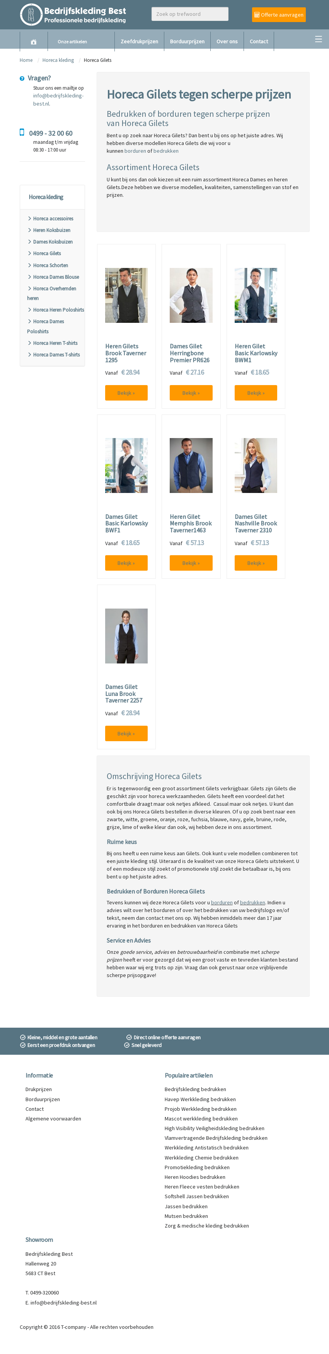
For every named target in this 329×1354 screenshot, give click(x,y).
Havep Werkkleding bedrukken (200, 1099)
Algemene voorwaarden (53, 1118)
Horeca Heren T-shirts (52, 343)
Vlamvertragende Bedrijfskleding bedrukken (216, 1137)
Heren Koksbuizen (48, 230)
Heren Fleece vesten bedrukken (202, 1186)
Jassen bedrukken (186, 1206)
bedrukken (166, 150)
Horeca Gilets (44, 253)
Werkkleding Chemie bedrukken (202, 1157)
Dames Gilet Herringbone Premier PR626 (190, 353)
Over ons (227, 41)
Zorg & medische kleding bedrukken (207, 1225)
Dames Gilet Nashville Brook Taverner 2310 (256, 523)
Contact (259, 41)
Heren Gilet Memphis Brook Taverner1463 (190, 523)
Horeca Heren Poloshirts (55, 310)
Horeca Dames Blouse (53, 277)
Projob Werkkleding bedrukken (201, 1108)
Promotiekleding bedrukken (197, 1167)
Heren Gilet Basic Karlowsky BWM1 (256, 353)
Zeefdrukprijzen (139, 41)
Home (26, 60)
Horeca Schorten (47, 265)
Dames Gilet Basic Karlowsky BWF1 (126, 523)
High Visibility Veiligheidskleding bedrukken (214, 1128)
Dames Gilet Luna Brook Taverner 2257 (123, 694)
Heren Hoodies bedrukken (195, 1176)
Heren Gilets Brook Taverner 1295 (125, 353)
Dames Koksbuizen (50, 242)
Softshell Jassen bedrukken (197, 1196)
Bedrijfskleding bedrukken (195, 1089)
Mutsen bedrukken (186, 1215)
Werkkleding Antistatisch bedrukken (207, 1147)
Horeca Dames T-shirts (53, 354)
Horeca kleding (59, 60)
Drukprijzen (39, 1089)
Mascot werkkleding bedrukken (201, 1118)
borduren (135, 150)
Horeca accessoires (50, 218)
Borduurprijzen (187, 41)
